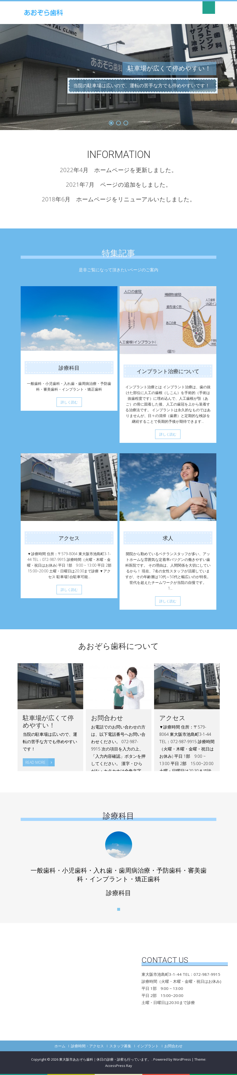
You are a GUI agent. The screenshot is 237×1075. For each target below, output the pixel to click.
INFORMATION (118, 155)
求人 (168, 538)
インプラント (148, 1046)
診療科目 (69, 368)
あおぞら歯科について (118, 646)
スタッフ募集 (120, 1046)
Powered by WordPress (172, 1059)
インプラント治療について (168, 371)
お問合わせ (107, 718)
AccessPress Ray (118, 1065)
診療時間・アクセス (87, 1046)
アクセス (69, 538)
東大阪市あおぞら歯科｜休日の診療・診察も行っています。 (105, 1059)
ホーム (59, 1046)
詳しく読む (69, 402)
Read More (40, 762)
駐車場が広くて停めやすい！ (48, 721)
